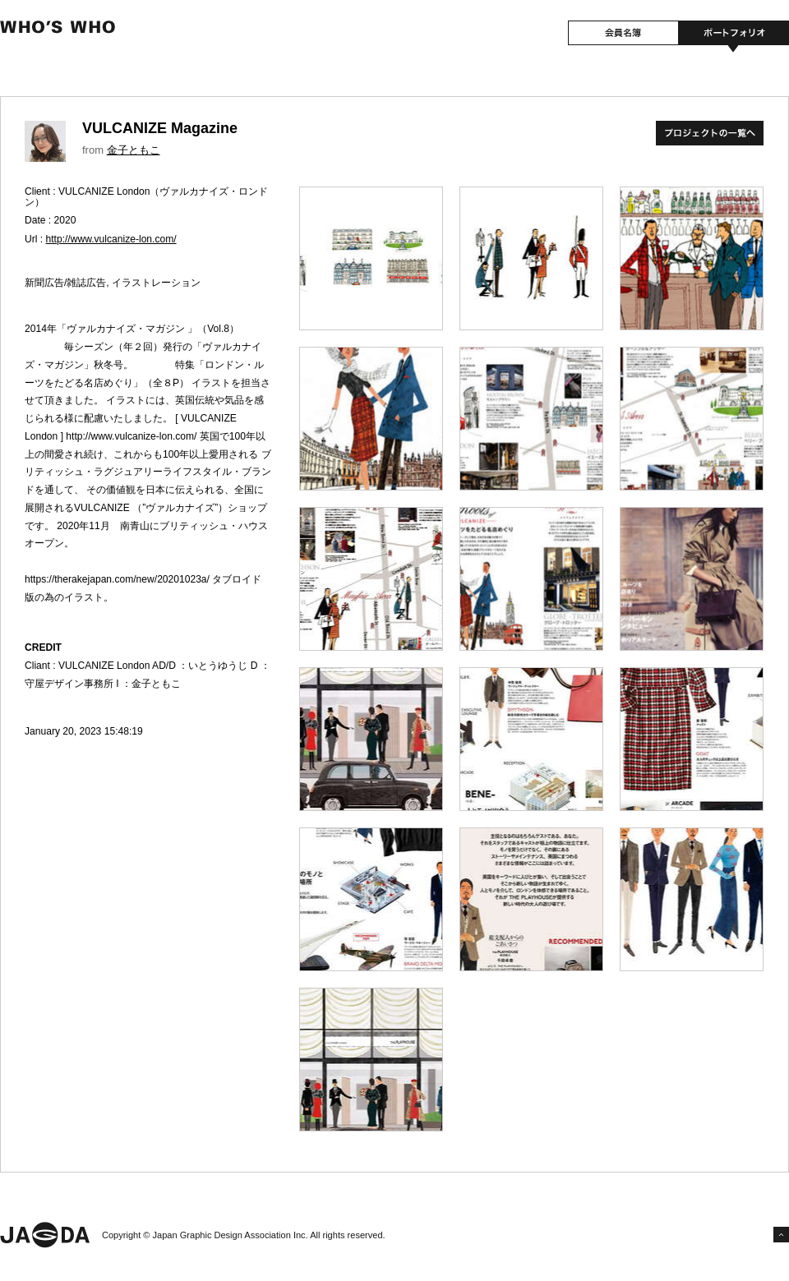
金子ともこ (133, 150)
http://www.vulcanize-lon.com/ (111, 239)
